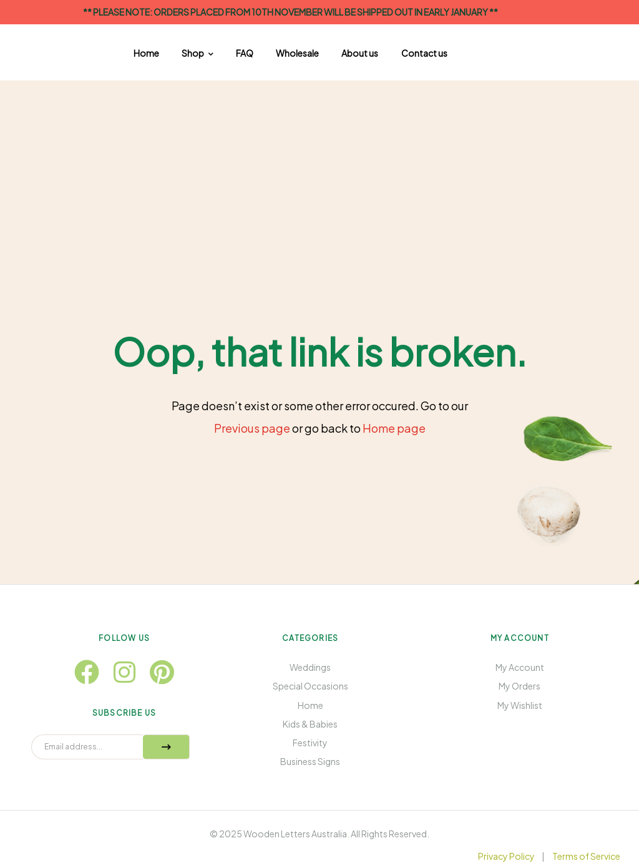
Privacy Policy (506, 856)
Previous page (252, 428)
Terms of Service (586, 856)
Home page (394, 428)
